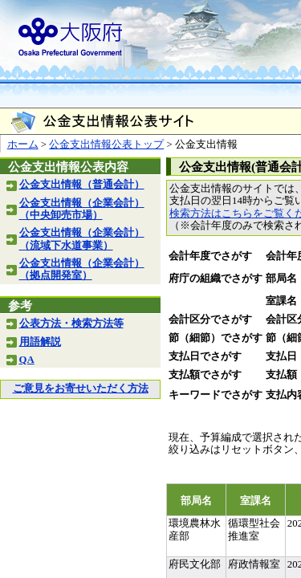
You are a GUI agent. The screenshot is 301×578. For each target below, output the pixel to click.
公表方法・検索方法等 (71, 323)
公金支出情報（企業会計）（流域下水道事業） (81, 238)
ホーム (23, 144)
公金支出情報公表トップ (106, 144)
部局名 (281, 278)
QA (27, 359)
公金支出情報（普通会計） (81, 184)
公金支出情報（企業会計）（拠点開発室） (81, 269)
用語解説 (40, 342)
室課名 (281, 301)
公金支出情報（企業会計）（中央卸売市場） (81, 209)
